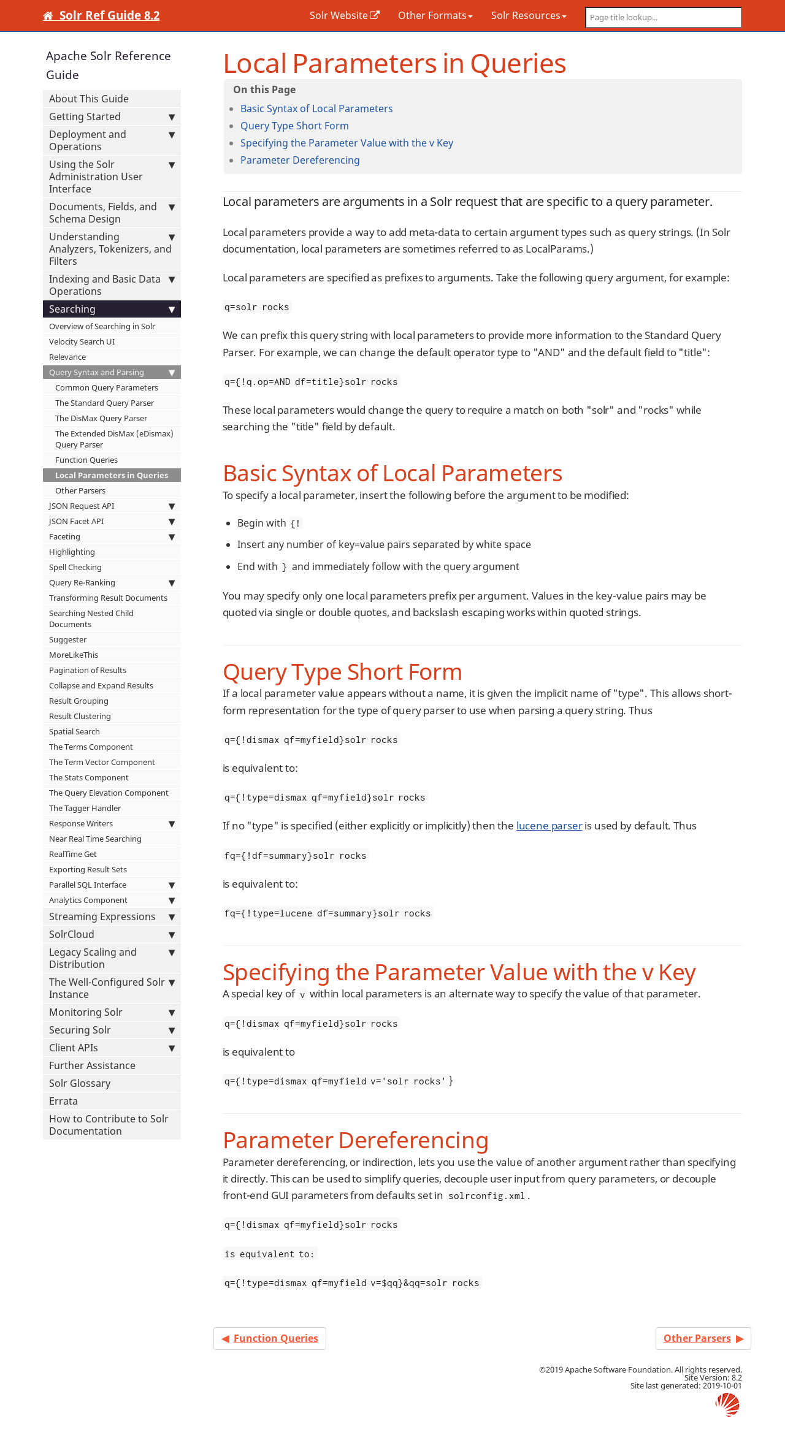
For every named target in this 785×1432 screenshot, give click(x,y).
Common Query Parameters (106, 387)
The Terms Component (91, 746)
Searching (112, 309)
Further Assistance (92, 1065)
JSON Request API (112, 505)
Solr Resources (529, 15)
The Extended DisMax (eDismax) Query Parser (114, 439)
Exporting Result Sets (88, 869)
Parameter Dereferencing (300, 160)
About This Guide (89, 98)
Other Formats (435, 15)
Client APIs (112, 1047)
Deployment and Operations (112, 140)
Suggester (67, 639)
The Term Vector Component (102, 761)
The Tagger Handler (85, 807)
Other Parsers (80, 490)
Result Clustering (80, 716)
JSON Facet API (112, 521)
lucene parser (549, 825)
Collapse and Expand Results (101, 685)
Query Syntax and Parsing (112, 372)
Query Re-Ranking (112, 582)
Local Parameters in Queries (111, 475)
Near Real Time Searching (95, 838)
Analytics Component (112, 899)
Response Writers (112, 823)
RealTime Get (73, 853)
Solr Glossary (79, 1083)
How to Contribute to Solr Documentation (109, 1125)
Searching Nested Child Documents (91, 618)
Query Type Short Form (294, 125)
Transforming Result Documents (108, 597)
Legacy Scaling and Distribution (112, 958)
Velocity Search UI (82, 341)
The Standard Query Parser (104, 402)
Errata (63, 1101)
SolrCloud (112, 934)
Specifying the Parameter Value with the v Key (346, 143)
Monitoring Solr (112, 1012)
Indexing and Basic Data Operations (112, 285)
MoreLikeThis (73, 654)
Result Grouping (79, 700)
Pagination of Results (87, 670)
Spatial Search (74, 731)
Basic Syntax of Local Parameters (316, 108)
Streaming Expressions (112, 916)
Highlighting (72, 551)
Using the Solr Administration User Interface (112, 177)
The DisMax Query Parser (101, 418)
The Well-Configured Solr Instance (112, 988)
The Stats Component (89, 777)
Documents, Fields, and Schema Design (112, 213)
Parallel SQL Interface (112, 884)
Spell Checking (75, 567)
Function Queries (86, 459)
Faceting (112, 536)
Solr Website (339, 15)
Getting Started (112, 116)
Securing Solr (112, 1030)
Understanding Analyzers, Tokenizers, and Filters (112, 249)
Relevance (67, 356)
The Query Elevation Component (109, 792)
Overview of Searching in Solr (102, 326)
